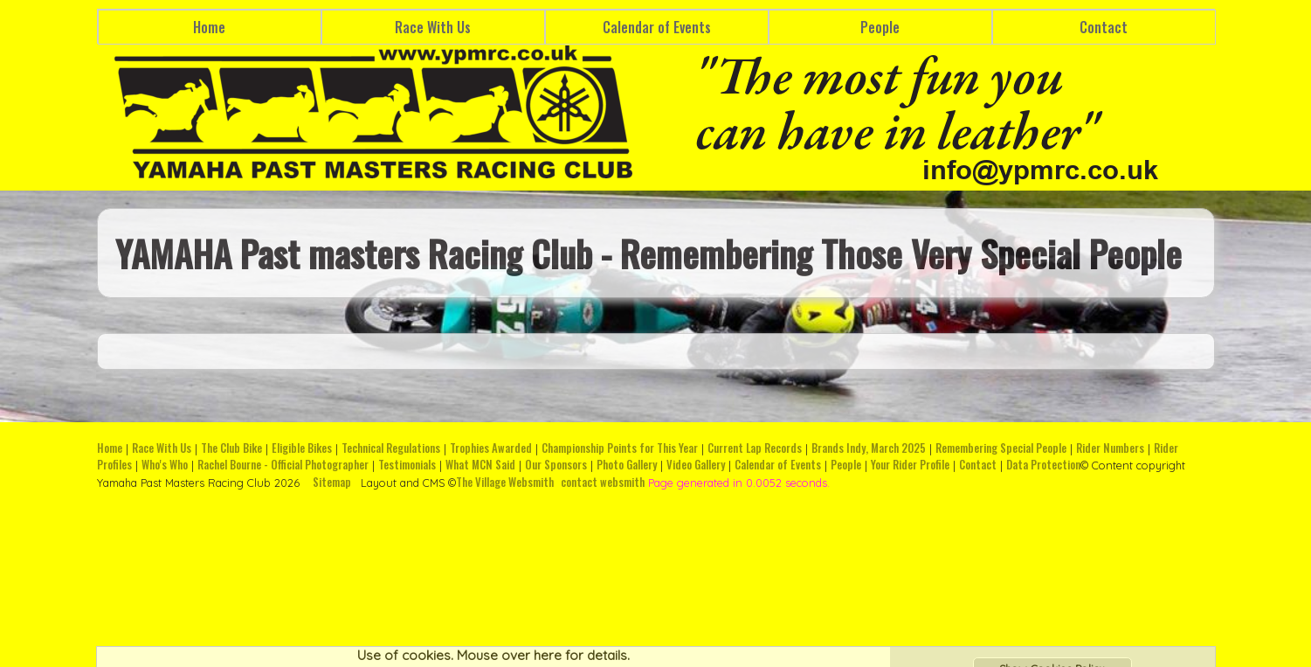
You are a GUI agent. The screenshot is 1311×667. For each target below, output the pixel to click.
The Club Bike (231, 448)
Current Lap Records (754, 448)
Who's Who (164, 464)
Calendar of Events (657, 27)
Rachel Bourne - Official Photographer (283, 464)
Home (209, 27)
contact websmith (603, 482)
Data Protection (1043, 464)
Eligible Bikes (302, 448)
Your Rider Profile (910, 464)
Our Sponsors (556, 464)
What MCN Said (480, 464)
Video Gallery (695, 464)
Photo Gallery (627, 464)
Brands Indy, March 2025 (868, 448)
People (880, 27)
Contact (1104, 27)
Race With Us (433, 27)
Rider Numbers (1110, 448)
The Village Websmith (505, 482)
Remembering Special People (1000, 448)
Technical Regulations (391, 448)
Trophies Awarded (491, 448)
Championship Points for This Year (620, 448)
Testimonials (407, 464)
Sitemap (332, 482)
